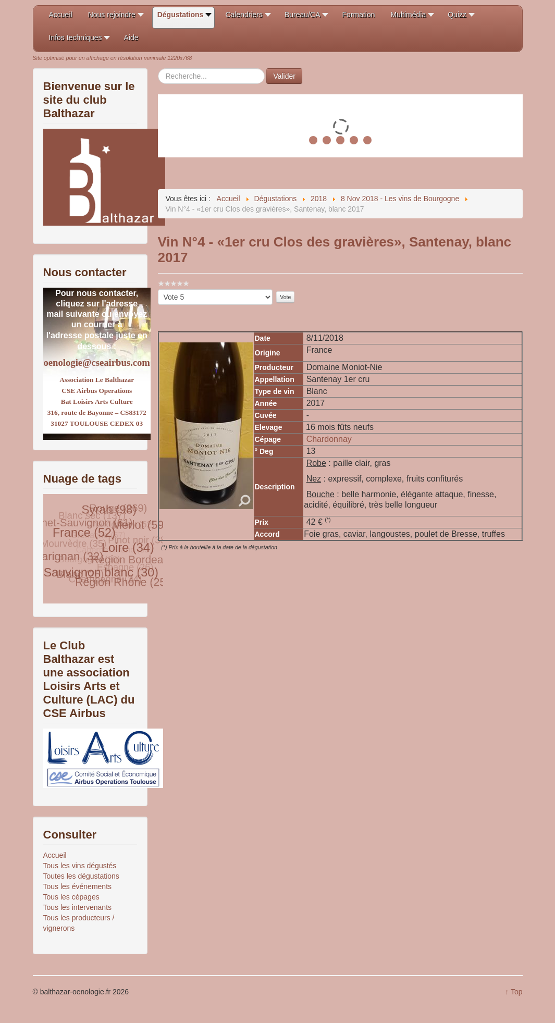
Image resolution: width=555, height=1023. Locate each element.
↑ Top (513, 992)
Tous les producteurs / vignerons (79, 923)
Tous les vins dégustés (80, 865)
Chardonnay (329, 439)
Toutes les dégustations (81, 876)
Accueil (55, 855)
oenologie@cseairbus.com (97, 362)
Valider (284, 76)
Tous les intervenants (77, 907)
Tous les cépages (71, 897)
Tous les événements (77, 886)
